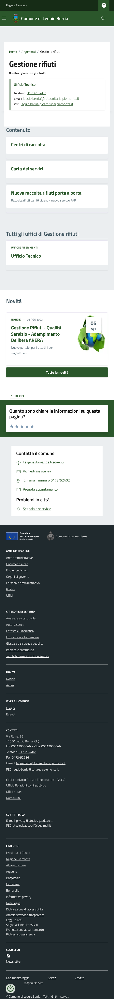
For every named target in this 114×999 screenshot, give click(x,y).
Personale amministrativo (23, 582)
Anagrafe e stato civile (21, 618)
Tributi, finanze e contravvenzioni (27, 656)
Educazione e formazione (22, 637)
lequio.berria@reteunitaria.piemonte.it (51, 98)
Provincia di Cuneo (18, 852)
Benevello (12, 890)
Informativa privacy (18, 896)
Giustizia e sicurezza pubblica (24, 643)
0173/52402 (27, 751)
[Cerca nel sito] (101, 18)
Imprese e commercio (20, 649)
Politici (10, 589)
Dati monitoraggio (17, 977)
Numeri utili (13, 798)
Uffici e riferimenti (24, 247)
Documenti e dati (17, 564)
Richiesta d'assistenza (20, 934)
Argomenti (28, 51)
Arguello (11, 871)
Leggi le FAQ (14, 919)
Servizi (52, 977)
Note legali (13, 903)
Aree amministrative (19, 557)
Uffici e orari (13, 791)
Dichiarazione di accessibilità (24, 909)
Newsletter (13, 961)
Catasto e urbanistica (20, 630)
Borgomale (13, 877)
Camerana (13, 884)
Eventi (10, 714)
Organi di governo (17, 576)
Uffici (9, 595)
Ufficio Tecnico (25, 84)
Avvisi (10, 685)
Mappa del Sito (33, 982)
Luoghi (10, 708)
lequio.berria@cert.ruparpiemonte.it (47, 104)
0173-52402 (36, 93)
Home (13, 51)
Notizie (16, 319)
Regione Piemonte (16, 5)
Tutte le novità (57, 372)
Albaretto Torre (16, 865)
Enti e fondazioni (17, 570)
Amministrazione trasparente (25, 914)
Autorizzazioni (15, 624)
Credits (79, 977)
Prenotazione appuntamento (25, 929)
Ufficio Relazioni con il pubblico (26, 785)
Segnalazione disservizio (22, 924)
